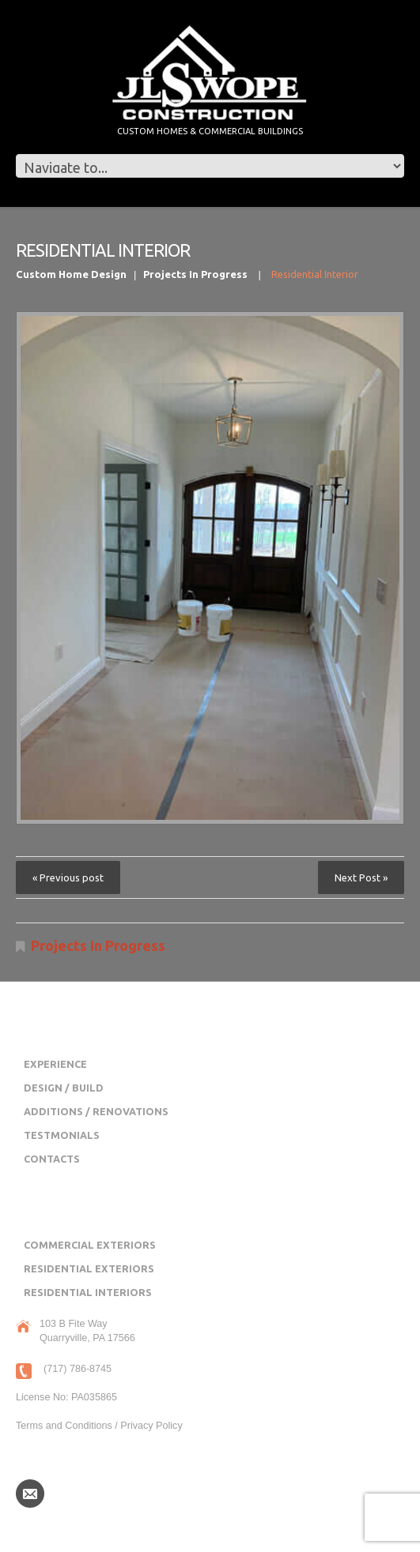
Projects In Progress (195, 274)
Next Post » (361, 877)
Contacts (52, 1158)
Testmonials (62, 1135)
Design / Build (64, 1087)
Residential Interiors (88, 1292)
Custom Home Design (71, 274)
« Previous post (68, 877)
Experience (55, 1063)
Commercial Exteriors (90, 1244)
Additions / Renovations (96, 1111)
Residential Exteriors (89, 1268)
